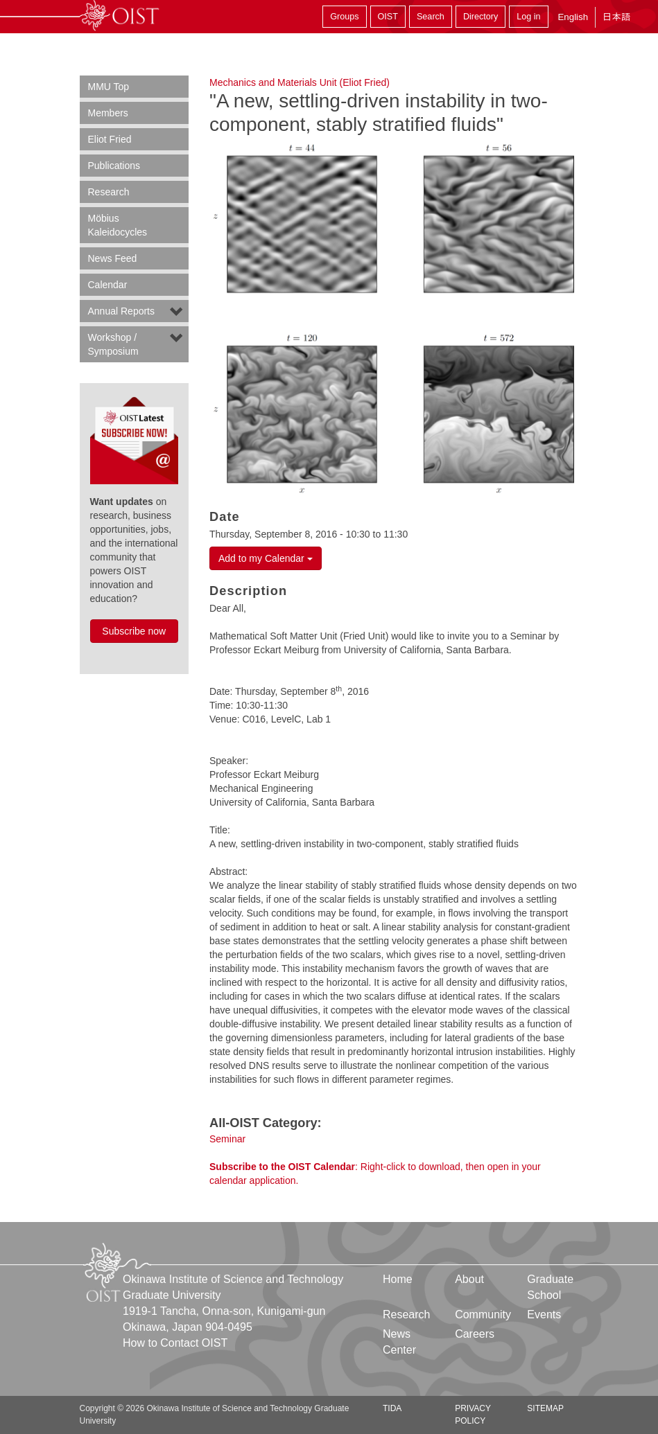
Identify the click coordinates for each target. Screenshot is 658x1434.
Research (109, 191)
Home (398, 1279)
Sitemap (545, 1408)
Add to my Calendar (265, 558)
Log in (528, 16)
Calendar (108, 284)
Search (430, 16)
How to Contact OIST (175, 1343)
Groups (344, 16)
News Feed (112, 258)
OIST (388, 16)
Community (483, 1314)
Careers (474, 1334)
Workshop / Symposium (113, 344)
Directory (480, 16)
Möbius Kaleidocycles (118, 225)
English (572, 17)
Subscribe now (134, 631)
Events (544, 1314)
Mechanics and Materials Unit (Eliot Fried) (299, 82)
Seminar (227, 1138)
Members (108, 112)
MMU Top (109, 86)
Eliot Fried (110, 139)
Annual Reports (121, 311)
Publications (114, 165)
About (469, 1279)
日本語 (616, 17)
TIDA (392, 1408)
